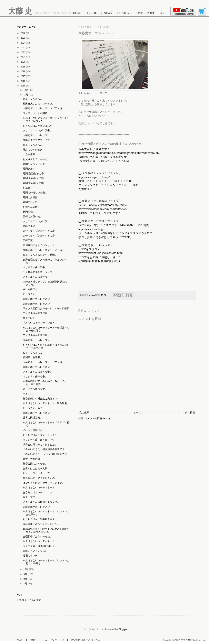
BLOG (164, 13)
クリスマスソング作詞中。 (37, 130)
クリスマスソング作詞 (35, 221)
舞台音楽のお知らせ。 (35, 463)
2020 (23, 61)
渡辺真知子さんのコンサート (39, 245)
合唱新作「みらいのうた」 (37, 536)
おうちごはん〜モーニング (37, 492)
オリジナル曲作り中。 (35, 376)
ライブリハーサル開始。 (36, 113)
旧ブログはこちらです (29, 600)
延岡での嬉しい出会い (35, 192)
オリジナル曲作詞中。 (35, 267)
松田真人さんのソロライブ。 (39, 103)
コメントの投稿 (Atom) (97, 418)
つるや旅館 (29, 154)
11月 (26, 94)
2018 (23, 71)
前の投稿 (190, 412)
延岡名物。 (29, 211)
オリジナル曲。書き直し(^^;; (38, 439)
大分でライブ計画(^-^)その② (38, 230)
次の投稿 (84, 412)
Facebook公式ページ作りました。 (41, 523)
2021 (23, 57)
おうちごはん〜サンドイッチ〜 (40, 435)
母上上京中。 (30, 497)
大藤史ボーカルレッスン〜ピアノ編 (42, 108)
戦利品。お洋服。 (32, 357)
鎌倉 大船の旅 (31, 458)
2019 (23, 66)
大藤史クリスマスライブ (36, 140)
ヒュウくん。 (30, 294)
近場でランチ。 (31, 555)
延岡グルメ (29, 168)
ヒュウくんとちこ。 (34, 144)
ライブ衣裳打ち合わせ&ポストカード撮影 (46, 308)
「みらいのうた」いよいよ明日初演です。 (46, 454)
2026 (23, 33)
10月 (26, 569)
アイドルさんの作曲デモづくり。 (41, 501)
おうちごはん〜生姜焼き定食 (39, 519)
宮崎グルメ (29, 226)
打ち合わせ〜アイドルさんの (39, 478)
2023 (23, 47)
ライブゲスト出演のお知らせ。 (40, 546)
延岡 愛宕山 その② (33, 178)
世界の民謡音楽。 (32, 417)
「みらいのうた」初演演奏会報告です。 (45, 449)
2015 (23, 85)
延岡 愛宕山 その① (33, 183)
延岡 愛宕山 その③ (33, 173)
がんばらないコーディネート (39, 487)
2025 (23, 37)
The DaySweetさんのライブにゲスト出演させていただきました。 (46, 530)
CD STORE (124, 13)
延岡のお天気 (30, 202)
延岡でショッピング (34, 163)
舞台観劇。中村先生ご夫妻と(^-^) (41, 398)
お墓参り (28, 187)
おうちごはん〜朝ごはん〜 (37, 125)
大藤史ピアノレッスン (35, 550)
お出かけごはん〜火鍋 (35, 468)
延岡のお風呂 (30, 197)
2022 (23, 52)
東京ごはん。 (30, 318)
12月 (26, 90)
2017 (23, 76)
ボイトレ (28, 393)
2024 (23, 42)
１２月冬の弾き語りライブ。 (39, 272)
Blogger (123, 629)
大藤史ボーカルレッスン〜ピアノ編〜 (43, 250)
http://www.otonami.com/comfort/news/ (102, 209)
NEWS (108, 13)
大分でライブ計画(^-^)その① (38, 235)
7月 (25, 583)
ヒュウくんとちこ (32, 98)
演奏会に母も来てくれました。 (40, 444)
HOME (77, 13)
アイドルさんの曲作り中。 (37, 371)
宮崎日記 (28, 240)
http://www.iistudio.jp (90, 229)
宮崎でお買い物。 (32, 216)
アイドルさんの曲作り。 (36, 276)
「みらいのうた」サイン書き (39, 322)
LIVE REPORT (145, 13)
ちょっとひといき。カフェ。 (39, 473)
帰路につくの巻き (32, 149)
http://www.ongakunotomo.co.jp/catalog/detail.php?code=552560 (119, 153)
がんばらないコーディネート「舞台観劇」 (46, 403)
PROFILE (93, 13)
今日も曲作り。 (31, 289)
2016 (23, 81)
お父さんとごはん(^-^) (35, 159)
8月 (25, 578)
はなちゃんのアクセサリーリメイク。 (43, 482)
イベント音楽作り (32, 430)
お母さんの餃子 (31, 206)
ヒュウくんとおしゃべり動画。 (40, 254)
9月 (25, 574)
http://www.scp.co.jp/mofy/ (94, 177)
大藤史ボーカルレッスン (36, 135)
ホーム (137, 412)
